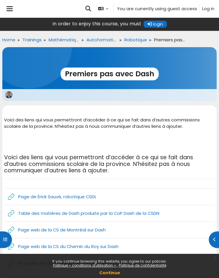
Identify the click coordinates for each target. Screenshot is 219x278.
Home (8, 40)
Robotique (135, 40)
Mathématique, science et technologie (64, 40)
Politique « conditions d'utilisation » (85, 265)
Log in (208, 9)
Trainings (32, 40)
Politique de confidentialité (142, 265)
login (155, 24)
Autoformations (101, 40)
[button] (88, 9)
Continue (109, 273)
